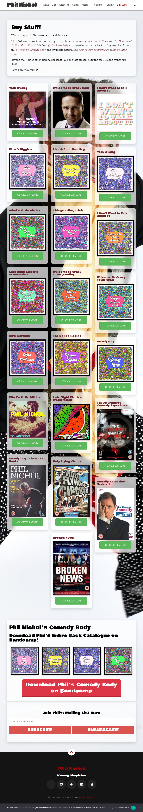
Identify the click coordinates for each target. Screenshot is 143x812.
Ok (133, 808)
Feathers (98, 5)
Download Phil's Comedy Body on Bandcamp (71, 688)
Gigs (54, 5)
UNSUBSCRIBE (103, 730)
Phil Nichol (22, 5)
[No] (139, 807)
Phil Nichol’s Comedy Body (30, 49)
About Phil (64, 5)
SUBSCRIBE (40, 730)
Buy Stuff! (122, 5)
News (46, 5)
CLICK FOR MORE (27, 133)
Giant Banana (88, 797)
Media (86, 5)
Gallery (75, 5)
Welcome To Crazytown (100, 41)
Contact (110, 5)
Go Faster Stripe (61, 45)
